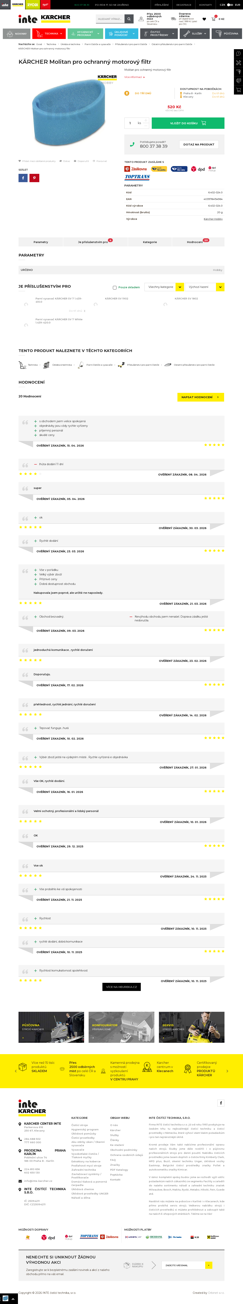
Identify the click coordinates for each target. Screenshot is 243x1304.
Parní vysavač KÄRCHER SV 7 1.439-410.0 (59, 300)
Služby (194, 33)
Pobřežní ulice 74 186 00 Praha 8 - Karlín (45, 1156)
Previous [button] (15, 1071)
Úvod (39, 44)
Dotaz (65, 161)
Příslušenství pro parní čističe (131, 44)
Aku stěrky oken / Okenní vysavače (88, 1143)
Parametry (41, 242)
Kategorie (150, 242)
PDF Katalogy (119, 1169)
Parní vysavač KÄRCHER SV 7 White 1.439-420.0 (59, 321)
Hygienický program (85, 33)
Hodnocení (198, 241)
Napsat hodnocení (201, 397)
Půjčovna (226, 33)
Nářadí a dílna (80, 1197)
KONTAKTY (205, 4)
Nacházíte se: (27, 44)
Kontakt (115, 1179)
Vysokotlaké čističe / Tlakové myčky (85, 1155)
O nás (114, 1125)
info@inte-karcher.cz (38, 1180)
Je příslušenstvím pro (95, 241)
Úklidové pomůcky (122, 33)
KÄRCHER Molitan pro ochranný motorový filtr (44, 48)
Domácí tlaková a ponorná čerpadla (89, 1183)
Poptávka (116, 1174)
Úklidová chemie (82, 1189)
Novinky (17, 33)
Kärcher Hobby (213, 218)
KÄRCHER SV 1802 (186, 298)
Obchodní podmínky (123, 1149)
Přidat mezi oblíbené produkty (37, 161)
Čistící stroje (79, 1125)
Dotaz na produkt (198, 144)
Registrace (183, 4)
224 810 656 (32, 1169)
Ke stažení (117, 1144)
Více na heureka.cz (121, 987)
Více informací (134, 77)
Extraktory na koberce (86, 1161)
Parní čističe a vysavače (98, 44)
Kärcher (115, 1130)
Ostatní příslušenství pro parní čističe (172, 44)
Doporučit (81, 161)
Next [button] (227, 1071)
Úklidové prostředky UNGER (89, 1193)
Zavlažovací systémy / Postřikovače (86, 1176)
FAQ (113, 1159)
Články (114, 1140)
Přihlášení (162, 4)
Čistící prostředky (159, 33)
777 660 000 (32, 1142)
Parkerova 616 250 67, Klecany (42, 1127)
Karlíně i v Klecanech (205, 1201)
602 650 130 (32, 1172)
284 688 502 (32, 1138)
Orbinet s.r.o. (216, 1293)
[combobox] (164, 287)
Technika (49, 33)
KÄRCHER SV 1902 (116, 298)
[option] (68, 113)
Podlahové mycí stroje (86, 1165)
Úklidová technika (70, 44)
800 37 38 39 (153, 146)
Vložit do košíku (188, 123)
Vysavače (77, 1149)
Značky (115, 1164)
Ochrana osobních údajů (126, 1154)
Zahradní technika (83, 1169)
